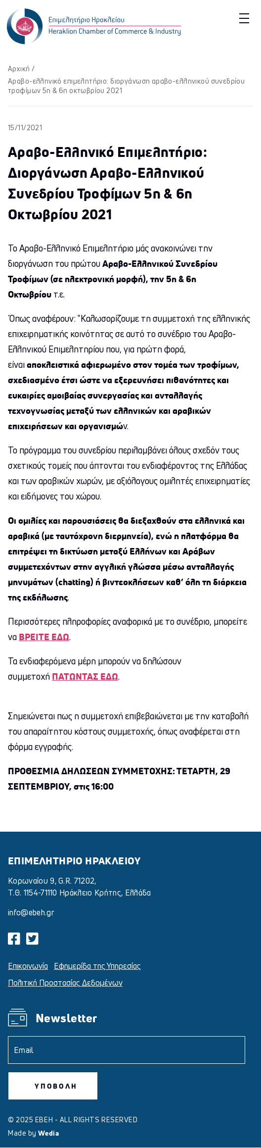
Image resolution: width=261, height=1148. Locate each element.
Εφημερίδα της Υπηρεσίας (97, 965)
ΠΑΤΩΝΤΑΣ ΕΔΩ (85, 676)
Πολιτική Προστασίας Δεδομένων (65, 982)
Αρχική (19, 68)
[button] (243, 18)
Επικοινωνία (28, 965)
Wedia (48, 1133)
